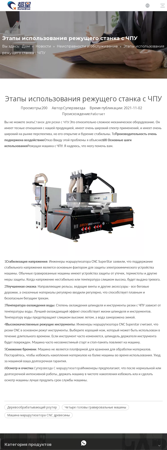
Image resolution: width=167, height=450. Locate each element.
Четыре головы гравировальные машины (95, 407)
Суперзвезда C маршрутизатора (58, 368)
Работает (97, 114)
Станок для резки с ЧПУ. (52, 122)
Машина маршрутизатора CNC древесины (38, 415)
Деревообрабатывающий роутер (32, 407)
